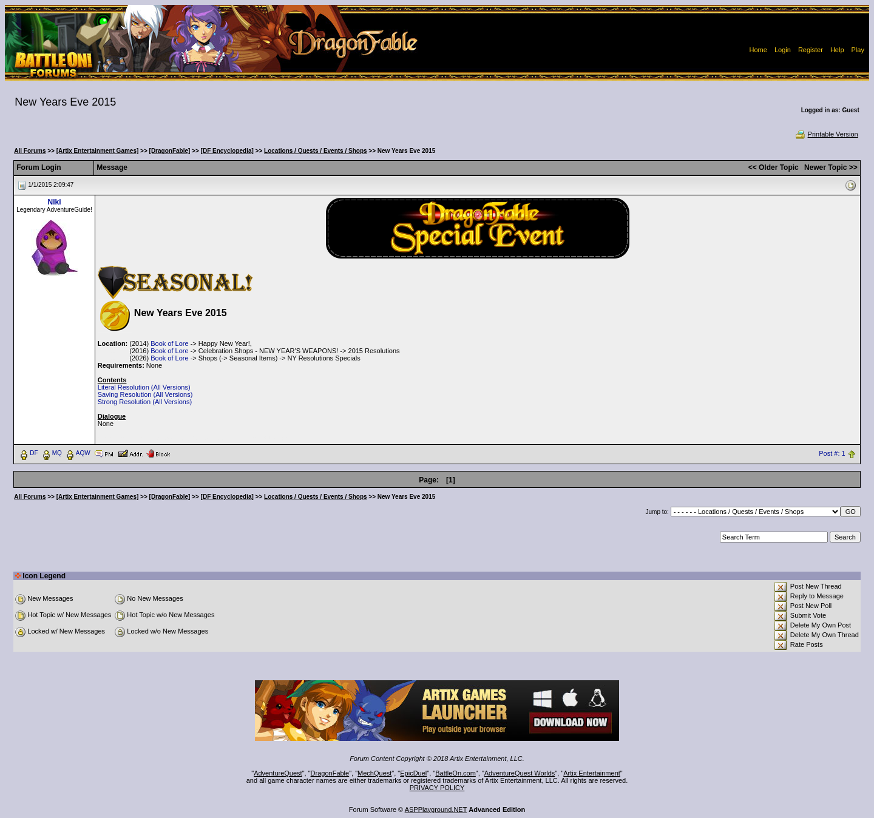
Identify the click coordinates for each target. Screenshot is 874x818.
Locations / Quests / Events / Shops (315, 150)
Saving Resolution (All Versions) (145, 394)
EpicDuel (413, 773)
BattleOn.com (455, 773)
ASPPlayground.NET (436, 809)
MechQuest (374, 773)
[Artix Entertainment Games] (97, 150)
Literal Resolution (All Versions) (144, 387)
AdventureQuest (278, 773)
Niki (54, 202)
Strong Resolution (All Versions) (145, 401)
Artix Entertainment (591, 773)
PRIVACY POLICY (437, 787)
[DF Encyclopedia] (227, 150)
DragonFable (330, 773)
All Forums (30, 150)
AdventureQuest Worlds (519, 773)
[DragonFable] (170, 150)
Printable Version (826, 134)
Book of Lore (169, 343)
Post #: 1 (832, 453)
